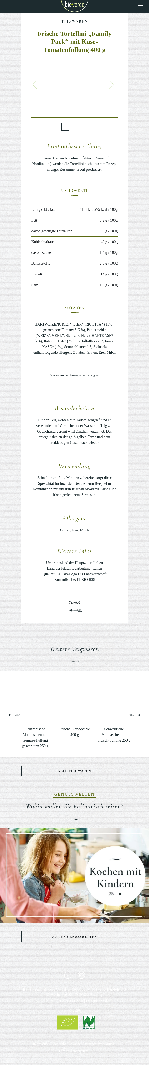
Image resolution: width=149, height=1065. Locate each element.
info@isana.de (97, 1001)
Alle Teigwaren (74, 771)
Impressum (41, 1044)
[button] (34, 84)
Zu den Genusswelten (74, 936)
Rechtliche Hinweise (66, 1044)
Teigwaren (74, 21)
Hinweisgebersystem (73, 1051)
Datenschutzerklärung (98, 1044)
